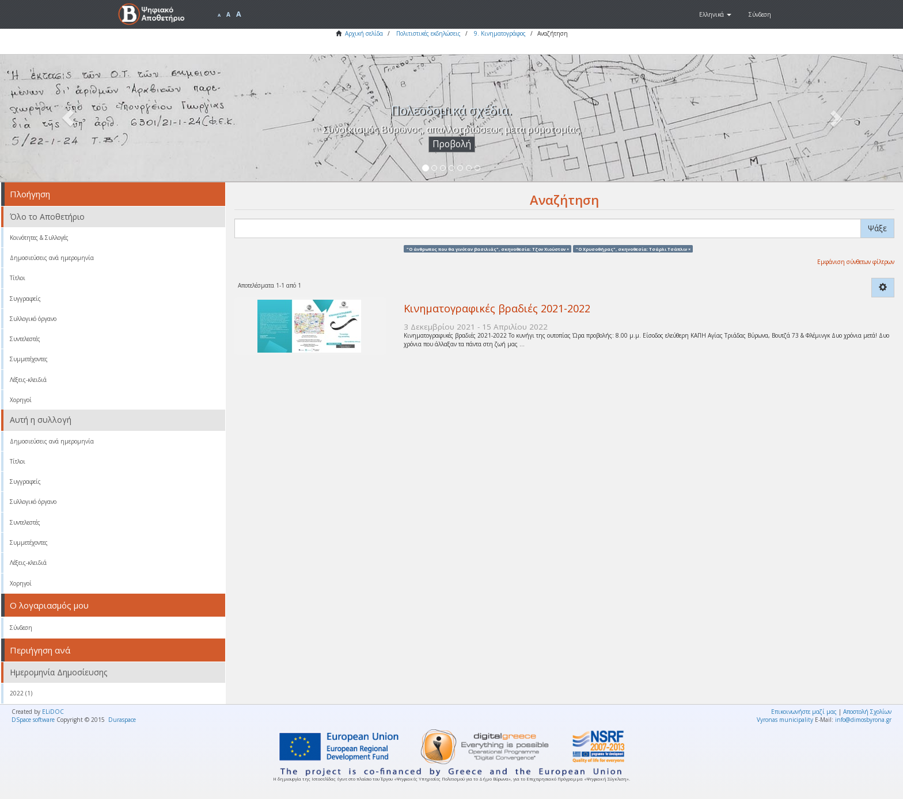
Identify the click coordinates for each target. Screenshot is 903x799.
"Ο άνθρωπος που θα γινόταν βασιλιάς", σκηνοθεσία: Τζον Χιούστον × (488, 248)
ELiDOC (53, 712)
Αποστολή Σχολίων (867, 712)
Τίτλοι (17, 278)
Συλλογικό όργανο (33, 319)
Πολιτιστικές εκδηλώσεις (428, 33)
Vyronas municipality (785, 720)
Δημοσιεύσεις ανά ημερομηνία (52, 258)
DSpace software (33, 720)
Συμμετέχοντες (29, 359)
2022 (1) (21, 693)
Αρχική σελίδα (364, 33)
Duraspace (122, 720)
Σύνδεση (21, 628)
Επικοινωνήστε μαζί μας (804, 712)
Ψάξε (877, 228)
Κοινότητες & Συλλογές (39, 238)
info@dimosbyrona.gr (863, 720)
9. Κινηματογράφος (500, 33)
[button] (715, 14)
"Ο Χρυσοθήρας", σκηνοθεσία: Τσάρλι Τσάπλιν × (633, 248)
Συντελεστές (25, 339)
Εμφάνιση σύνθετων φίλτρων (855, 262)
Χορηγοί (21, 400)
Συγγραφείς (25, 299)
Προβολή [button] (451, 144)
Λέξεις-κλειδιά (28, 380)
